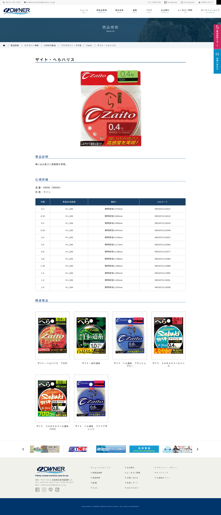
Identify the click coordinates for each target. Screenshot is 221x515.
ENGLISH (156, 2)
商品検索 (15, 45)
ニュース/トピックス (101, 467)
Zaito (89, 45)
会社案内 (130, 467)
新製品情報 (97, 472)
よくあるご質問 (133, 472)
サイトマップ (162, 472)
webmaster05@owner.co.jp (39, 2)
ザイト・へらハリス (106, 45)
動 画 (95, 482)
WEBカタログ (205, 2)
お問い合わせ (132, 477)
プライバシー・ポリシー (167, 467)
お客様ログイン (163, 477)
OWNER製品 (50, 45)
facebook (170, 2)
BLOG (95, 488)
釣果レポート (132, 482)
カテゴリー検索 (31, 45)
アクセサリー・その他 (71, 45)
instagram (188, 2)
